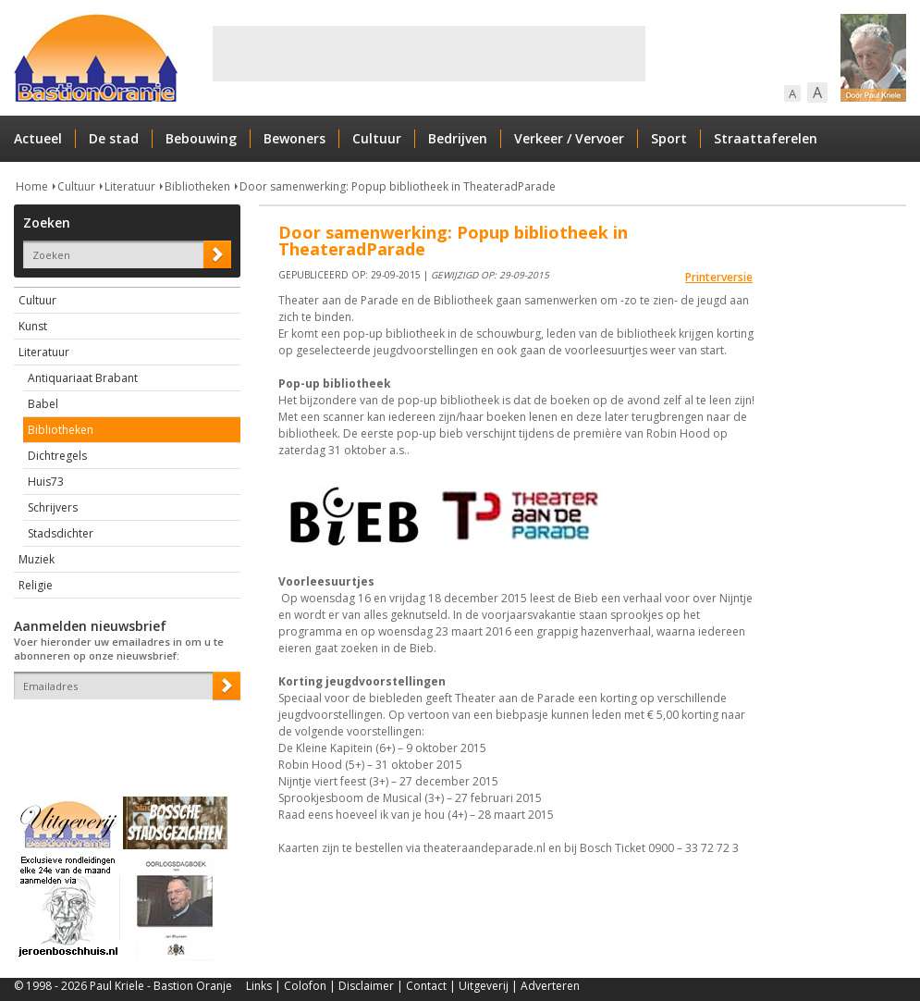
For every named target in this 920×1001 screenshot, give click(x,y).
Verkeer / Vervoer (569, 138)
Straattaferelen (765, 138)
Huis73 (46, 481)
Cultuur (376, 138)
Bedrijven (457, 138)
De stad (114, 138)
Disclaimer (366, 986)
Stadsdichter (60, 533)
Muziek (36, 559)
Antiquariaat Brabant (83, 378)
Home (32, 186)
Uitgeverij (484, 986)
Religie (35, 585)
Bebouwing (201, 138)
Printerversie (719, 277)
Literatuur (129, 186)
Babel (43, 404)
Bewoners (294, 138)
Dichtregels (57, 455)
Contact (426, 986)
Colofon (305, 986)
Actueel (38, 138)
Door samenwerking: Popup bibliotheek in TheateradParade (397, 186)
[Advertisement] (429, 53)
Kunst (32, 326)
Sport (669, 138)
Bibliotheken (197, 186)
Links (259, 986)
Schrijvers (53, 507)
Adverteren (550, 986)
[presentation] (122, 732)
